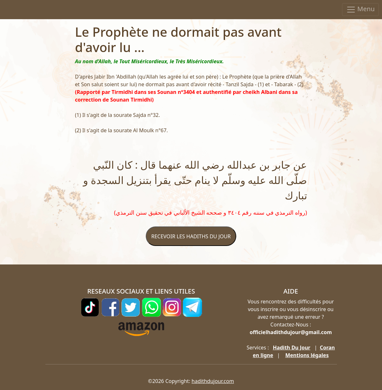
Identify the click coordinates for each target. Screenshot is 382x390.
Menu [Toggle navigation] (360, 9)
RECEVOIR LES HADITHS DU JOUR (190, 236)
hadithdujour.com (212, 381)
